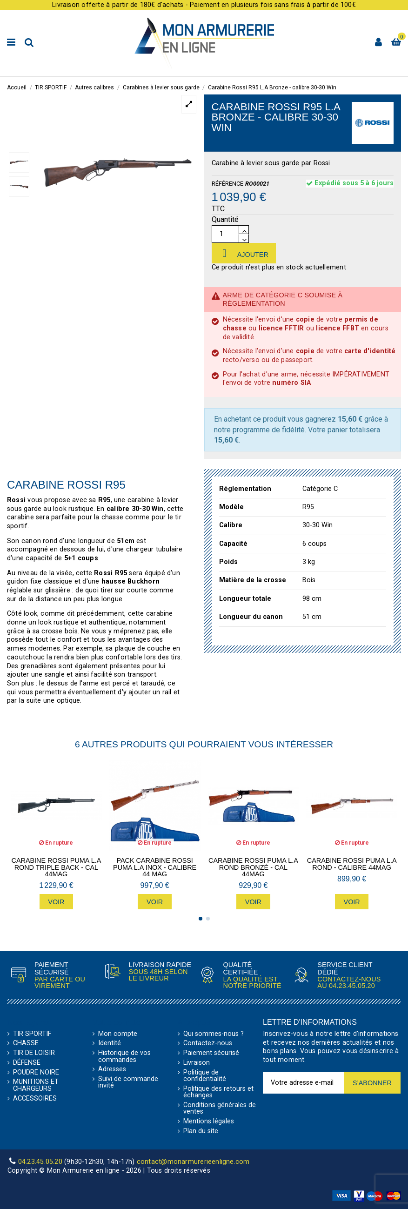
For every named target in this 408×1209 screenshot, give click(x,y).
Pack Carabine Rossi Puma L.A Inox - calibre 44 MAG (154, 867)
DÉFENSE (26, 1063)
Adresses (112, 1069)
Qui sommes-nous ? (213, 1034)
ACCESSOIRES (35, 1098)
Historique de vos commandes (124, 1056)
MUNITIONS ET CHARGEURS (36, 1085)
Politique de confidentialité (204, 1076)
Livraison (196, 1063)
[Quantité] (225, 234)
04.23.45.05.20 (352, 985)
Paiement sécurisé (211, 1053)
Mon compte (117, 1034)
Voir (56, 902)
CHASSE (26, 1043)
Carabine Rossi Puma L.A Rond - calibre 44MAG (352, 864)
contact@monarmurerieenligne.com (193, 1162)
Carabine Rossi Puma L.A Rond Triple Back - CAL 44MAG (56, 867)
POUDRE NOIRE (36, 1072)
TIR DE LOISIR (34, 1053)
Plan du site (200, 1131)
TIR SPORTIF (32, 1034)
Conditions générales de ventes (219, 1108)
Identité (109, 1043)
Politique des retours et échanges (218, 1092)
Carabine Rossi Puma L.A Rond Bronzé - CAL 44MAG (253, 867)
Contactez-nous (207, 1043)
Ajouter (243, 253)
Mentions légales (208, 1121)
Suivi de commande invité (128, 1082)
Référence (227, 183)
